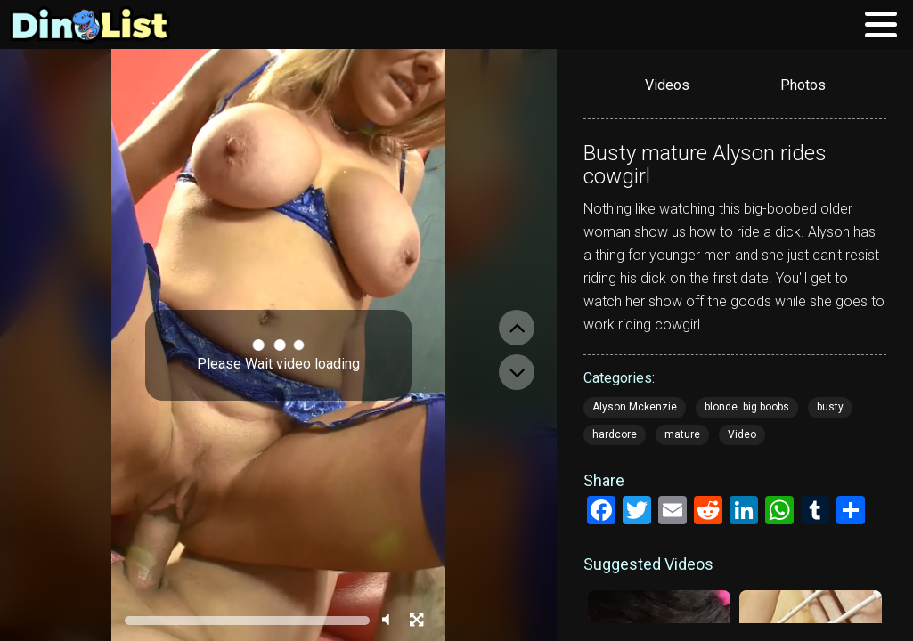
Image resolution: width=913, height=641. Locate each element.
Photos (803, 85)
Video (742, 434)
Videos (667, 85)
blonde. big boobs (747, 407)
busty (830, 407)
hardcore (614, 434)
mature (682, 434)
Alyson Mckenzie (634, 407)
